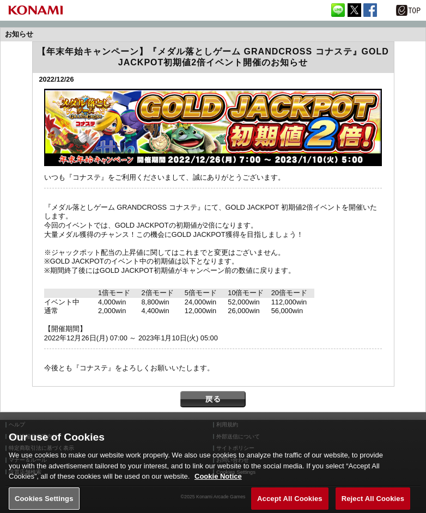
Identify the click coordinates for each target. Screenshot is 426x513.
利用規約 (227, 425)
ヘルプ (17, 425)
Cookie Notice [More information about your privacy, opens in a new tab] (218, 482)
